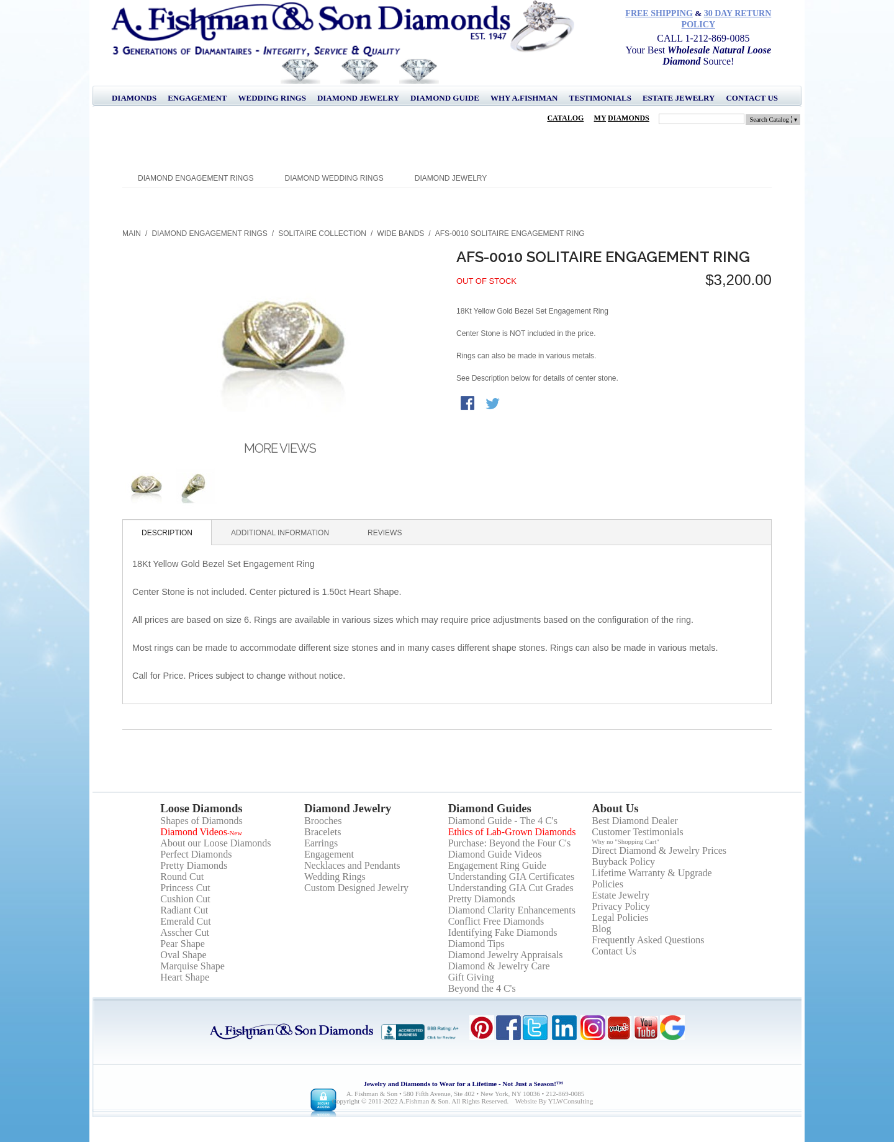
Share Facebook (469, 404)
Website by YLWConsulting (554, 1101)
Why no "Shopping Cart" (625, 841)
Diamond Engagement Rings (195, 178)
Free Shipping (659, 13)
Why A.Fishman (524, 97)
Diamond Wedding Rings (334, 178)
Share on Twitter (493, 404)
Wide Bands (400, 233)
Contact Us (752, 97)
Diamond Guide (444, 97)
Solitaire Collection (322, 233)
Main (131, 233)
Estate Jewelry (679, 97)
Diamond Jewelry (358, 97)
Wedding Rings (272, 97)
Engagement (197, 97)
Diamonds (134, 97)
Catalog (565, 118)
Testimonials (600, 97)
